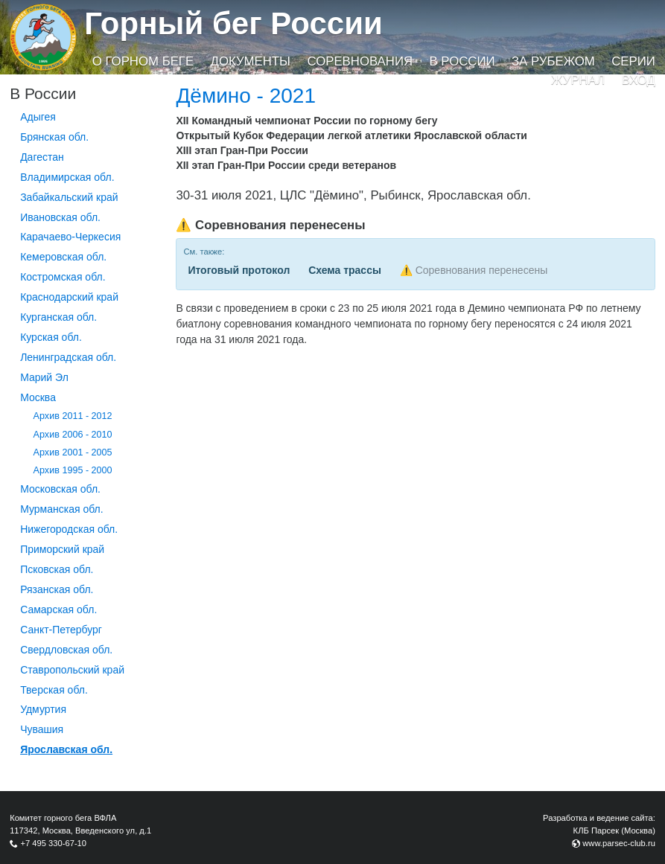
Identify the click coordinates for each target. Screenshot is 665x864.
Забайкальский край (69, 197)
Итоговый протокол (239, 270)
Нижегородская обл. (69, 529)
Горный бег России (233, 23)
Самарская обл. (58, 609)
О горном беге (143, 61)
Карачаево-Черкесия (70, 237)
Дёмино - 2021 (246, 95)
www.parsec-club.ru (618, 843)
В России (461, 61)
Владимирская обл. (67, 177)
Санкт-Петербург (61, 630)
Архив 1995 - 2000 (73, 470)
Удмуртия (43, 709)
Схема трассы (344, 270)
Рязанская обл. (56, 589)
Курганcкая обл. (58, 317)
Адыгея (38, 117)
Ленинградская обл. (68, 357)
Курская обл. (51, 337)
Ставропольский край (72, 670)
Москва (38, 397)
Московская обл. (60, 489)
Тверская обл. (54, 690)
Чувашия (41, 729)
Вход (638, 80)
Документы (250, 61)
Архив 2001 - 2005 (73, 452)
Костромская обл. (62, 277)
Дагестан (42, 157)
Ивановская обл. (60, 217)
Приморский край (62, 549)
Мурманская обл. (62, 509)
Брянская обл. (54, 137)
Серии (633, 61)
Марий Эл (44, 377)
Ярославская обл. (66, 749)
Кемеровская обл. (63, 257)
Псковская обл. (56, 569)
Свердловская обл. (66, 650)
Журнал (578, 80)
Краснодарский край (69, 297)
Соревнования (360, 61)
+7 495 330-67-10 (53, 843)
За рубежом (553, 61)
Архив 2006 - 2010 (73, 434)
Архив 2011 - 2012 (73, 416)
